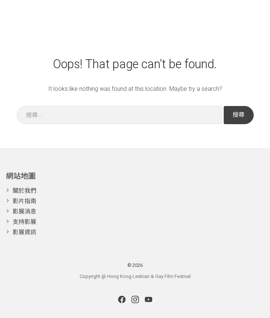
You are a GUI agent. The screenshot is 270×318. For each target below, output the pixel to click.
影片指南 (24, 201)
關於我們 (24, 190)
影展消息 (24, 211)
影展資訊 (24, 232)
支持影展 (24, 221)
